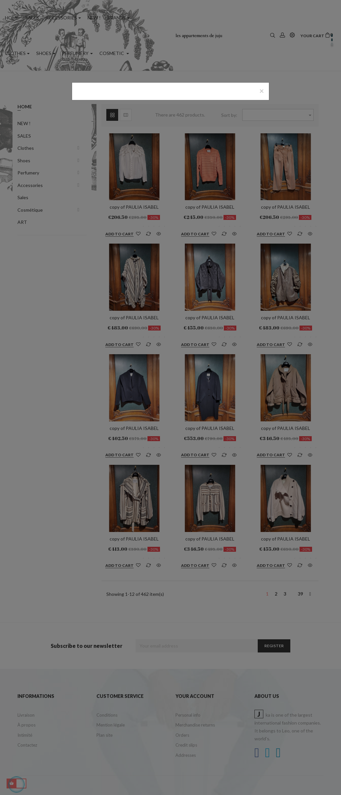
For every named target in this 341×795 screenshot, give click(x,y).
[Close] (261, 91)
